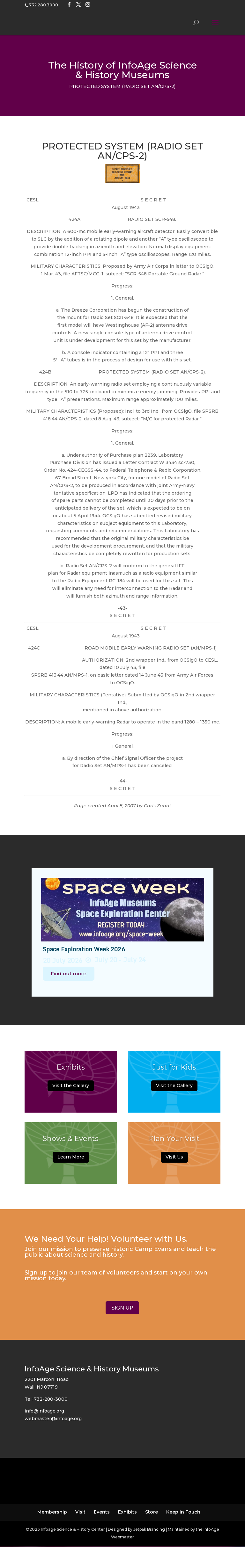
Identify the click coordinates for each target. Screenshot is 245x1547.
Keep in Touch (183, 1512)
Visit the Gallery (70, 1089)
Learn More (70, 1160)
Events (102, 1512)
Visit (80, 1512)
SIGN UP (122, 1308)
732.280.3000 (43, 5)
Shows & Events (71, 1141)
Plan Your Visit (174, 1141)
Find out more (68, 973)
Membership (52, 1512)
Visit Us (174, 1160)
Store (151, 1512)
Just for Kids (174, 1070)
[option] (123, 932)
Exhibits (70, 1070)
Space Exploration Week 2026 (84, 949)
